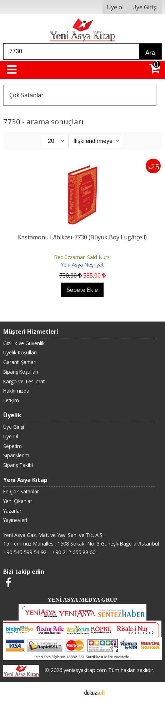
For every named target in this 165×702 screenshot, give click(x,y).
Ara (150, 52)
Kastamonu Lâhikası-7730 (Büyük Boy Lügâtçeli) (82, 237)
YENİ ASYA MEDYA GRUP (83, 600)
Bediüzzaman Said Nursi (82, 257)
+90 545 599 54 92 (24, 552)
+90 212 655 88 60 (73, 552)
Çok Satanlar (26, 95)
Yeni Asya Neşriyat (82, 264)
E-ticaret (71, 692)
